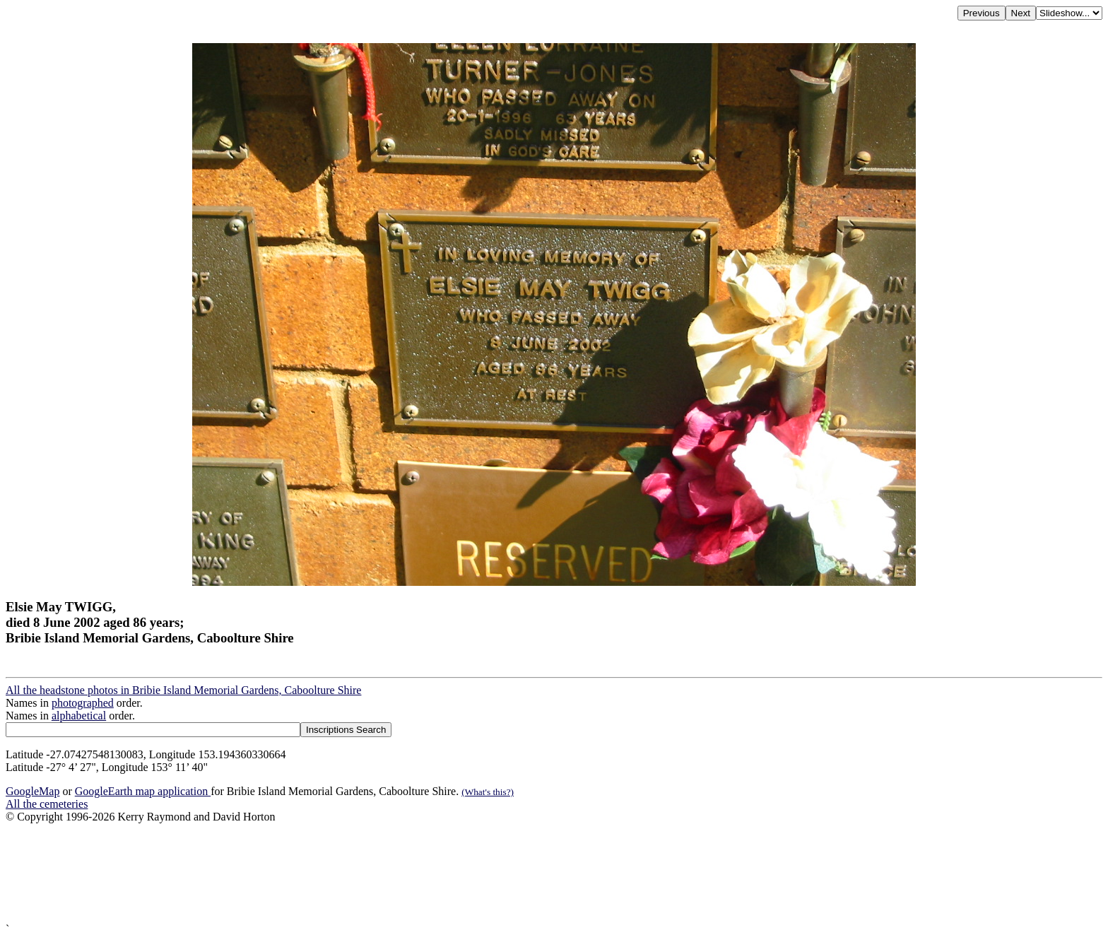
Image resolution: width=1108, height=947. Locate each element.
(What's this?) (487, 792)
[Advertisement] (430, 873)
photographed (83, 703)
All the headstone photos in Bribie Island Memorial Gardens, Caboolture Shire (183, 690)
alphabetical (79, 716)
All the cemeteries (47, 804)
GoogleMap (32, 791)
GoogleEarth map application (143, 791)
